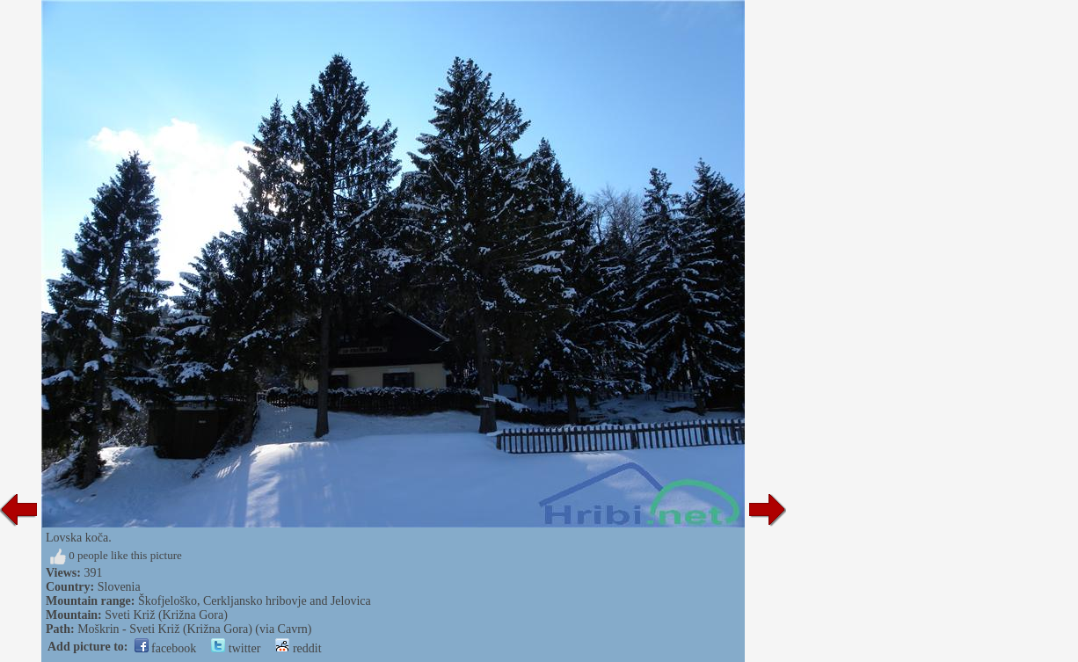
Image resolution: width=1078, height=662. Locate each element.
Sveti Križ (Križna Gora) (166, 615)
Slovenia (119, 586)
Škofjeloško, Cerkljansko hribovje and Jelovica (254, 600)
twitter (235, 648)
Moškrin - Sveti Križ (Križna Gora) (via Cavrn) (194, 629)
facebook (166, 648)
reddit (298, 648)
